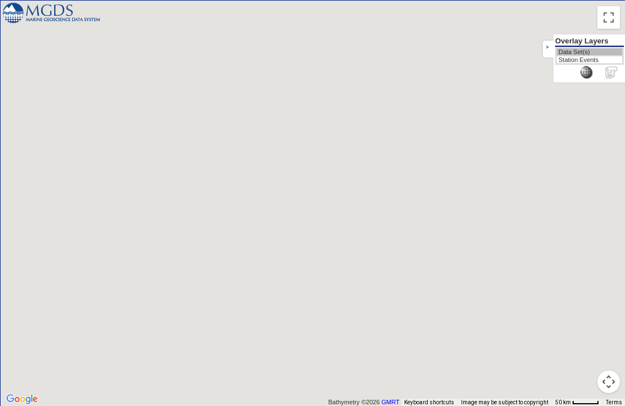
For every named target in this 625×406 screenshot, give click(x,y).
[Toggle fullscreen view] (608, 17)
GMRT (394, 402)
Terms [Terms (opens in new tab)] (614, 402)
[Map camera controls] (608, 381)
